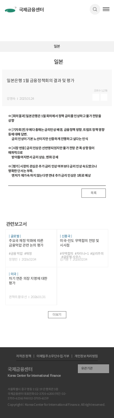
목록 (93, 193)
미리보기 (95, 97)
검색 (95, 9)
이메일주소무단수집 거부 (52, 356)
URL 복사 (108, 64)
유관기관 (87, 368)
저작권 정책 (23, 356)
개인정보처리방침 (86, 356)
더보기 (57, 315)
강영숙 (11, 99)
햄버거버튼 (106, 9)
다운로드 (104, 97)
